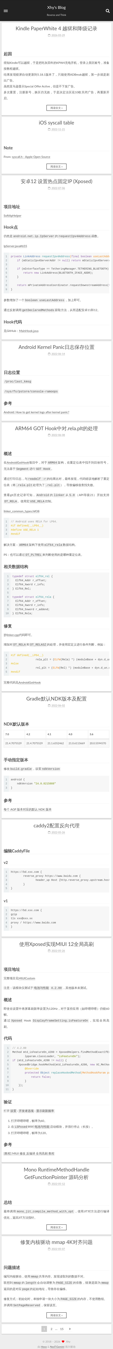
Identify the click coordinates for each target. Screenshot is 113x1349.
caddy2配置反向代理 (56, 820)
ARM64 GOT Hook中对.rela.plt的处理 (56, 426)
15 (62, 1319)
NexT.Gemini (57, 1337)
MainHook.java (28, 329)
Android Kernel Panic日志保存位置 (56, 346)
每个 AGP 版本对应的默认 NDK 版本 (28, 803)
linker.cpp (13, 630)
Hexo (44, 1337)
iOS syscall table (56, 122)
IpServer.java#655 (15, 245)
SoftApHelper (12, 215)
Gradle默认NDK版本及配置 (56, 693)
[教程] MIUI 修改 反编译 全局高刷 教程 (29, 1146)
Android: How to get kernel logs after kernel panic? (36, 410)
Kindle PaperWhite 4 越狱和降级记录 (56, 28)
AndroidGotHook (18, 460)
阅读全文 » (56, 107)
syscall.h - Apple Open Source (31, 156)
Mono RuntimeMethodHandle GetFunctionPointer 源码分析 (56, 1166)
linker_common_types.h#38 (21, 507)
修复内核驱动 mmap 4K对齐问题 (56, 1235)
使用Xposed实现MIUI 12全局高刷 (56, 938)
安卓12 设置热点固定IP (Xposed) (56, 181)
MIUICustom (26, 972)
